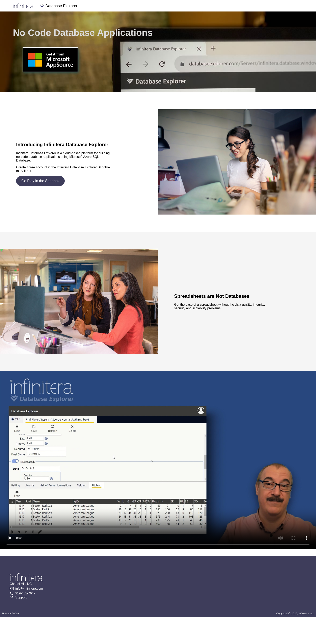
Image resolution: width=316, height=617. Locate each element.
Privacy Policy (10, 613)
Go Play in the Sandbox (40, 181)
